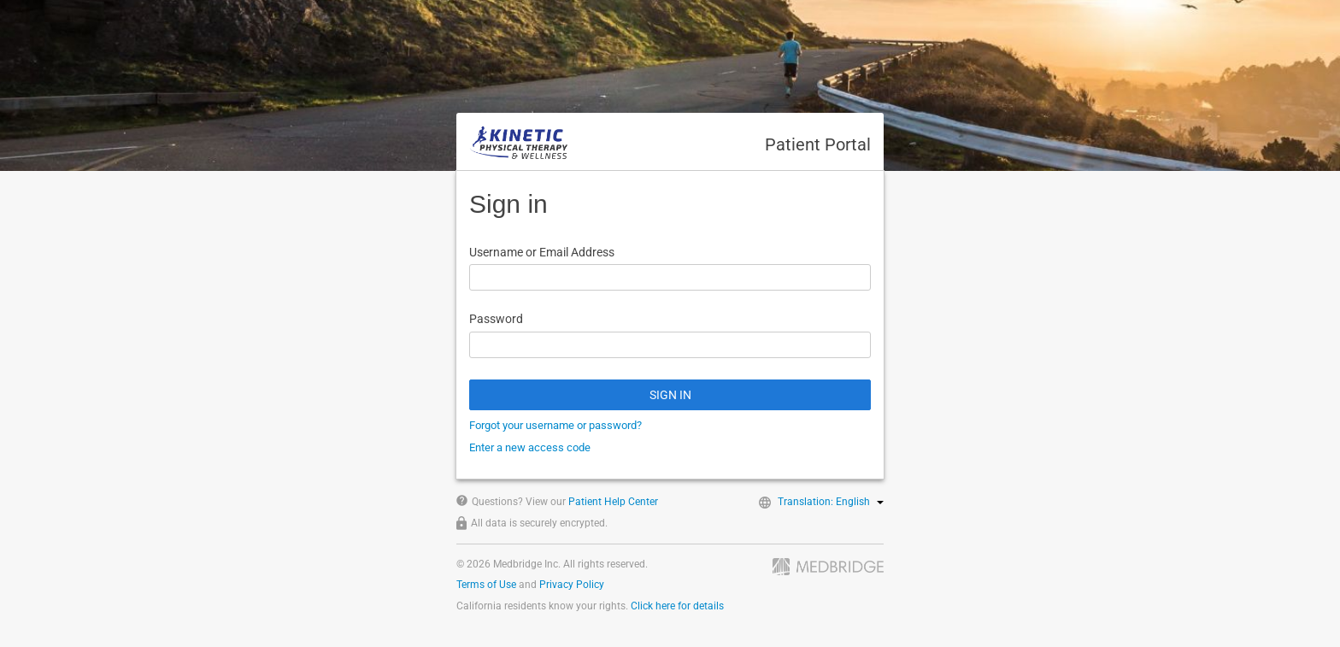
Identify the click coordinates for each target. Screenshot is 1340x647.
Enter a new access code (530, 447)
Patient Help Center (613, 502)
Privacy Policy (571, 585)
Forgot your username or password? (555, 425)
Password (496, 319)
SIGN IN (670, 395)
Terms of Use (486, 585)
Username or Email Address (541, 252)
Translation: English (831, 502)
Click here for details (677, 606)
